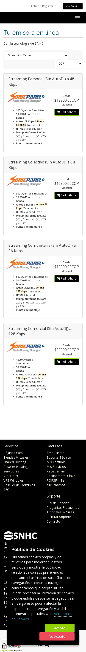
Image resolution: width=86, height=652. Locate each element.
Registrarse (49, 6)
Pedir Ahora (66, 112)
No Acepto (57, 636)
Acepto (59, 628)
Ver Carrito (73, 6)
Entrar (35, 6)
